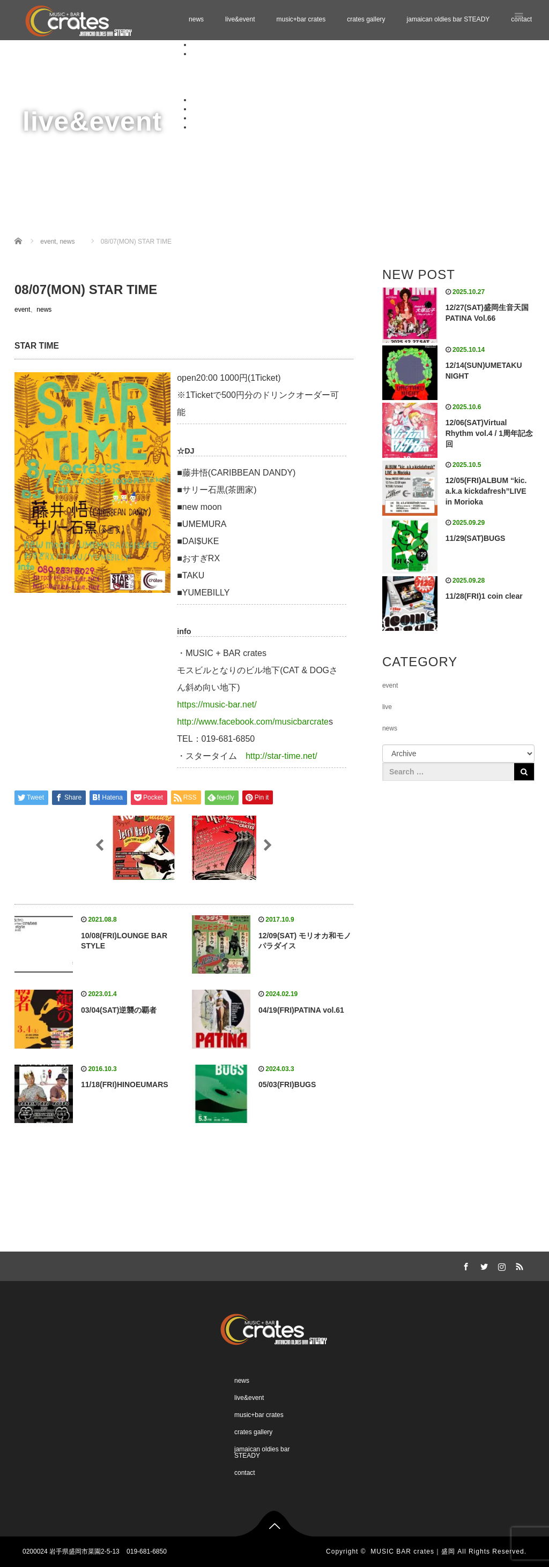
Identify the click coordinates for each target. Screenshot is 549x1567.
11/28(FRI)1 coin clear (484, 596)
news (196, 19)
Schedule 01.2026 (239, 81)
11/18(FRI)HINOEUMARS (124, 1084)
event (22, 309)
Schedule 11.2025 (239, 62)
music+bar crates (300, 19)
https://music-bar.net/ (217, 704)
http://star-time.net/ (281, 755)
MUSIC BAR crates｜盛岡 (412, 1551)
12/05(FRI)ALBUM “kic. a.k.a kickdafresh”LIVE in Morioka (486, 491)
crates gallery (366, 19)
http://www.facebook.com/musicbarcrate (253, 721)
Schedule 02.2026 (239, 90)
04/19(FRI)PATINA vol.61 (301, 1010)
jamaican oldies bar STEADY (448, 19)
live (387, 707)
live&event (240, 19)
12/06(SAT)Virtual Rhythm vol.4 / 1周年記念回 (489, 433)
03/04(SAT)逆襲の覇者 (119, 1010)
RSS (518, 1265)
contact (201, 127)
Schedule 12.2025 (239, 72)
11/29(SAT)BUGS (476, 538)
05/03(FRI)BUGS (287, 1084)
